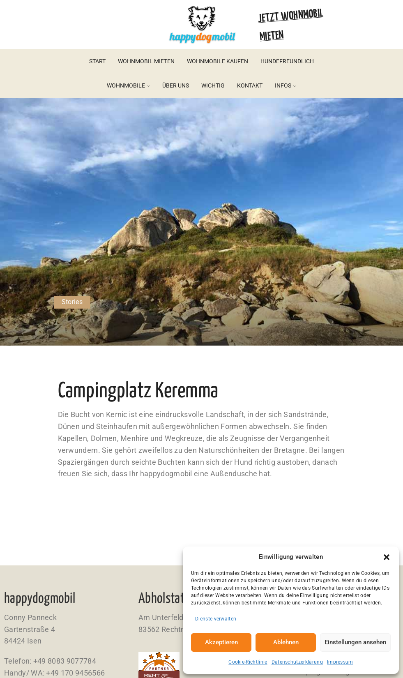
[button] (386, 557)
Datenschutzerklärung (297, 662)
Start (97, 61)
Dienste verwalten (215, 619)
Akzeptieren (221, 642)
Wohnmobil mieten (146, 61)
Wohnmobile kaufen (217, 61)
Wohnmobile (128, 85)
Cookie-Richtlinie (247, 662)
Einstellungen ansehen (355, 642)
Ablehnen (286, 642)
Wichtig (213, 85)
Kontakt (250, 85)
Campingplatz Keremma (138, 391)
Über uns (175, 85)
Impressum (340, 662)
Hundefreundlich (287, 61)
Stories (72, 302)
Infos (285, 85)
